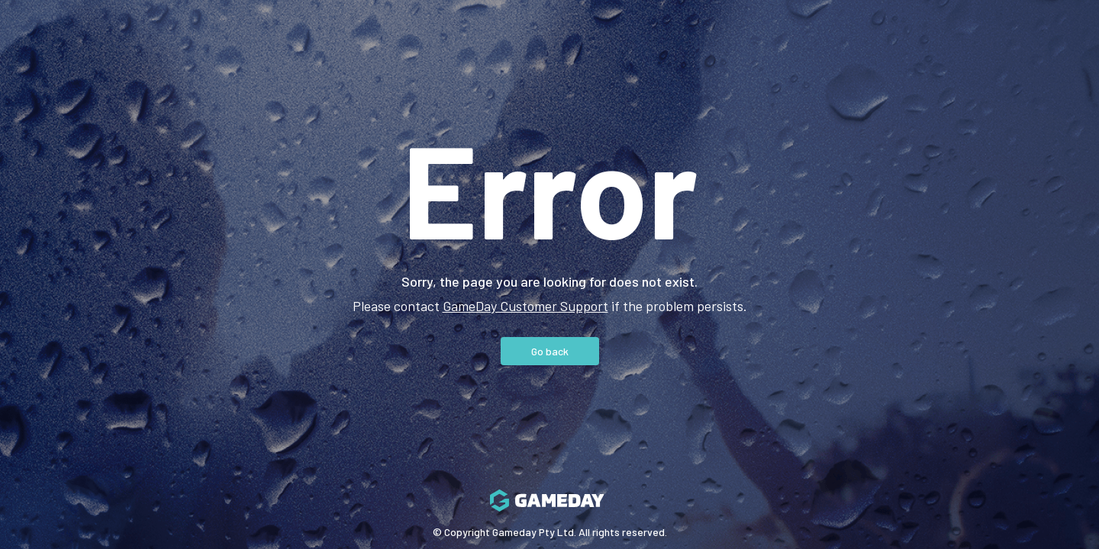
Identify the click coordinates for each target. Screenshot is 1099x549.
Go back (550, 351)
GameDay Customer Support (525, 305)
